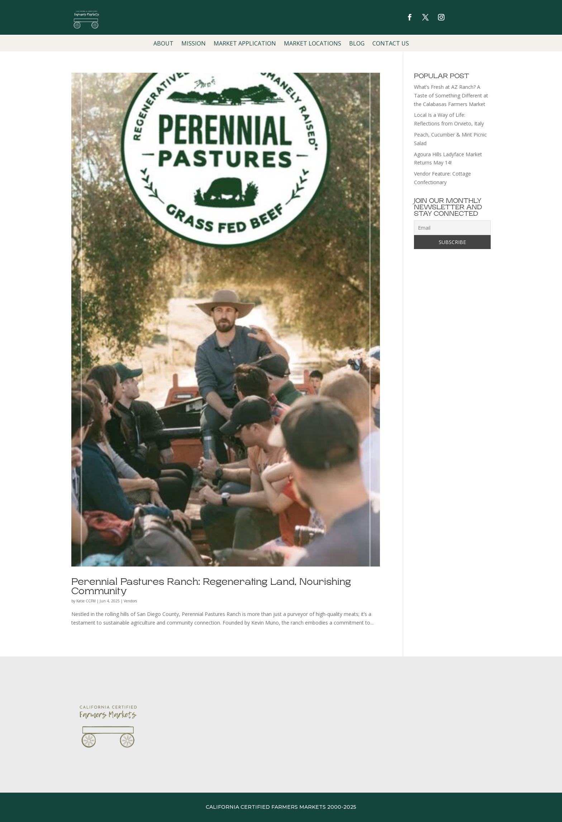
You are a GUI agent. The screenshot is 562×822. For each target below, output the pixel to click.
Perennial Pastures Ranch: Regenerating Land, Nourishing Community (211, 586)
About (163, 44)
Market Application (245, 44)
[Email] (452, 227)
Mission (193, 44)
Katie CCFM (86, 600)
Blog (357, 44)
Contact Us (390, 44)
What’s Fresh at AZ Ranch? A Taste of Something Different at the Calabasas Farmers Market (451, 95)
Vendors (130, 600)
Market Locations (312, 44)
